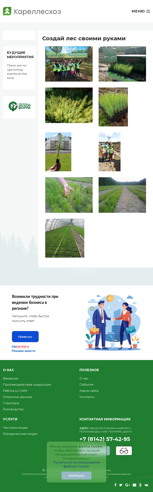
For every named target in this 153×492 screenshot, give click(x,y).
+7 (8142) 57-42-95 (114, 434)
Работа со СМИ (15, 391)
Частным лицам (15, 427)
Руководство (13, 409)
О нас (83, 378)
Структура (11, 403)
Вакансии (10, 378)
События (86, 384)
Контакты (86, 397)
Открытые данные (17, 397)
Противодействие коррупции (27, 384)
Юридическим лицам (20, 434)
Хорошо (77, 476)
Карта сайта (88, 391)
